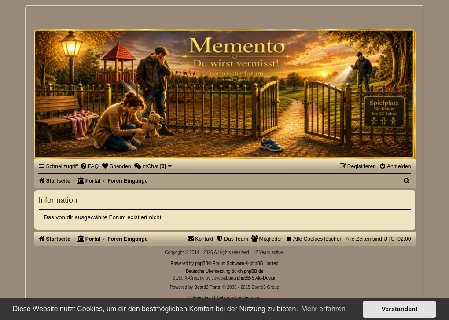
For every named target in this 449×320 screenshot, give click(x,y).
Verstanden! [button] (400, 309)
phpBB (201, 263)
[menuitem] (89, 166)
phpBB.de (253, 271)
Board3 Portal (207, 287)
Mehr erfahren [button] (323, 309)
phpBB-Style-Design (256, 278)
